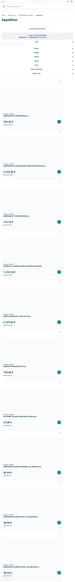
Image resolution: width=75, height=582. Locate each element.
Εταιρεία (40, 516)
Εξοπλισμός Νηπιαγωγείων (8, 518)
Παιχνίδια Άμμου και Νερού (26, 15)
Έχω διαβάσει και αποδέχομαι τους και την (37, 483)
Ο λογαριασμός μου (42, 540)
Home (3, 15)
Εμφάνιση (22, 37)
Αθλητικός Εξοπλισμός (7, 529)
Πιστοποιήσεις (41, 518)
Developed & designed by (37, 580)
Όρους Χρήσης (40, 483)
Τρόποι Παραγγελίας (7, 540)
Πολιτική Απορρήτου (56, 483)
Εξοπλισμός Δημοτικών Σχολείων (10, 521)
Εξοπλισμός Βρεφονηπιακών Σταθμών (11, 516)
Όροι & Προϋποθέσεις (7, 551)
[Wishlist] (34, 81)
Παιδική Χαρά (11, 15)
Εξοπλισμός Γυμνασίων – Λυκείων (10, 524)
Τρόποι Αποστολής (6, 545)
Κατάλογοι (40, 521)
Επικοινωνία (40, 545)
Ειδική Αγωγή (5, 532)
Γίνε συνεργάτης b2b (43, 529)
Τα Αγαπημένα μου (42, 542)
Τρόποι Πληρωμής (6, 542)
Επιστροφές (5, 548)
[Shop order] (46, 37)
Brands (39, 524)
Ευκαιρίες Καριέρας (42, 526)
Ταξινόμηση (33, 37)
